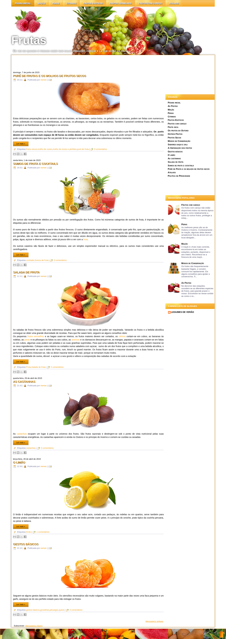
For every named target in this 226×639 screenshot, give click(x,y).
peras (27, 339)
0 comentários (100, 149)
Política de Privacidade (179, 176)
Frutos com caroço (150, 3)
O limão (19, 462)
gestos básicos (33, 610)
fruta (85, 239)
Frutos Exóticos (93, 3)
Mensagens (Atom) (34, 626)
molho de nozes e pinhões (65, 149)
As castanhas (24, 381)
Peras (55, 3)
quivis (61, 610)
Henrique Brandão (117, 636)
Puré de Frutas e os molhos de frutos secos (49, 76)
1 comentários (43, 532)
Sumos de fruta (41, 260)
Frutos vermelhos (121, 3)
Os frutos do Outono (178, 130)
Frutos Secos (174, 137)
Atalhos (174, 3)
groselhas (44, 610)
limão (28, 532)
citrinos (71, 3)
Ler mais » (20, 144)
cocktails (30, 260)
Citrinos (172, 116)
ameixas (76, 339)
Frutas (28, 40)
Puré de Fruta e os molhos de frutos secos (189, 169)
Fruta (28, 367)
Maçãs (41, 3)
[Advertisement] (88, 62)
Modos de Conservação (179, 141)
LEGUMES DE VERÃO (182, 312)
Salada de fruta (26, 272)
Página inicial (23, 3)
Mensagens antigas (154, 621)
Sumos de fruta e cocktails (35, 163)
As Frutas (173, 106)
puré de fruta (83, 149)
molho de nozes (45, 149)
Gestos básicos (25, 544)
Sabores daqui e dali (178, 144)
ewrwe (43, 80)
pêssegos (54, 610)
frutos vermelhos (35, 336)
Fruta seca (173, 127)
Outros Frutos (175, 134)
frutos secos (31, 149)
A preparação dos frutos (180, 148)
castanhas (22, 434)
